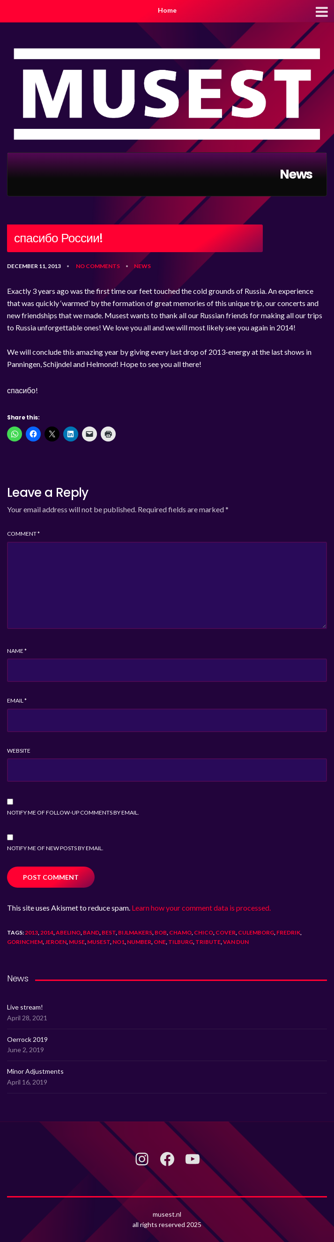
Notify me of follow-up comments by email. (73, 812)
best (109, 932)
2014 (46, 932)
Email (17, 700)
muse (77, 941)
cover (225, 932)
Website (18, 750)
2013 (31, 932)
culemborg (256, 932)
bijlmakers (135, 932)
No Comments (98, 265)
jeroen (56, 941)
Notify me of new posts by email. (55, 848)
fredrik (288, 932)
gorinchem (25, 941)
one (160, 941)
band (91, 932)
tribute (208, 941)
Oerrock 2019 (27, 1039)
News (142, 265)
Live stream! (25, 1007)
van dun (236, 941)
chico (203, 932)
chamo (180, 932)
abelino (68, 932)
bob (161, 932)
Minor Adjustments (35, 1071)
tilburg (180, 941)
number (139, 941)
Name (17, 650)
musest (98, 941)
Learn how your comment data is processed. (201, 907)
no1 (118, 941)
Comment (23, 533)
